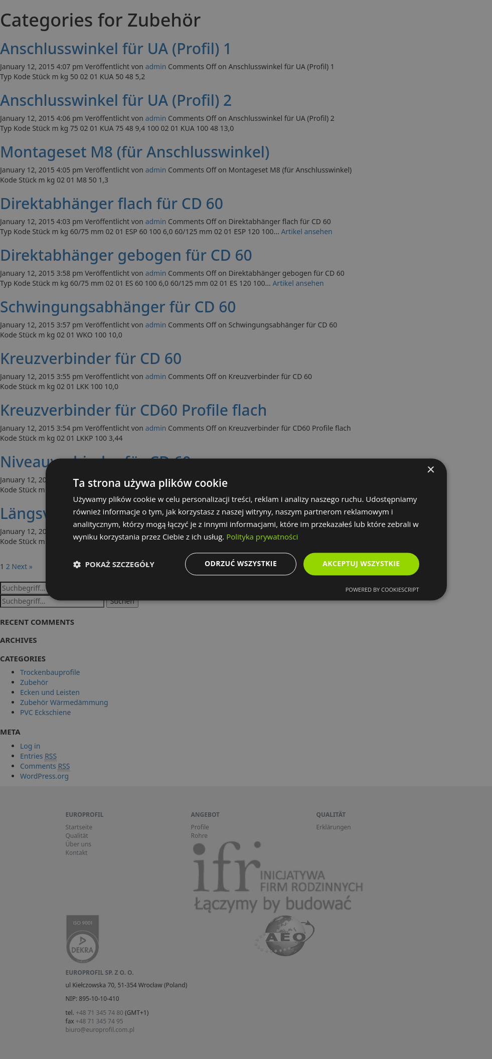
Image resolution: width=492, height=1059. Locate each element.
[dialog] (246, 529)
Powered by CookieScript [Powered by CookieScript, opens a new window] (382, 590)
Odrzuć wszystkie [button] (241, 564)
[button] (113, 564)
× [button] (430, 470)
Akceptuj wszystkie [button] (361, 564)
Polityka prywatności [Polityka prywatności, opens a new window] (262, 537)
